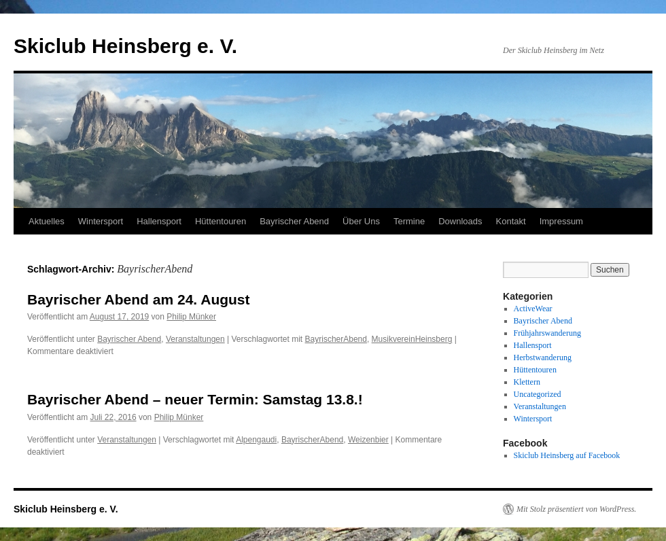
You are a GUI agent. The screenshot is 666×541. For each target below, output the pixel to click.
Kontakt (511, 221)
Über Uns (361, 221)
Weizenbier (368, 439)
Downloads (460, 221)
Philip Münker (191, 316)
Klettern (527, 382)
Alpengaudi (256, 439)
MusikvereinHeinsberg (412, 339)
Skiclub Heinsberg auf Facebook (567, 455)
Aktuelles (47, 221)
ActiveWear (533, 308)
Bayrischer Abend (294, 221)
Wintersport (100, 221)
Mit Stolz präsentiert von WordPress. (576, 509)
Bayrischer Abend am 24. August (138, 299)
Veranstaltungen (195, 339)
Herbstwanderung (543, 357)
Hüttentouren (220, 221)
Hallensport (159, 221)
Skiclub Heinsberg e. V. (125, 46)
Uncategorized (537, 394)
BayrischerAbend (336, 339)
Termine (409, 221)
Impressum (561, 221)
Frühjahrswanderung (547, 333)
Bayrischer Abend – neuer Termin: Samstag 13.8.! (195, 399)
